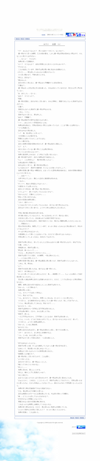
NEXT (22, 38)
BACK (18, 38)
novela (43, 34)
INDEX (27, 38)
